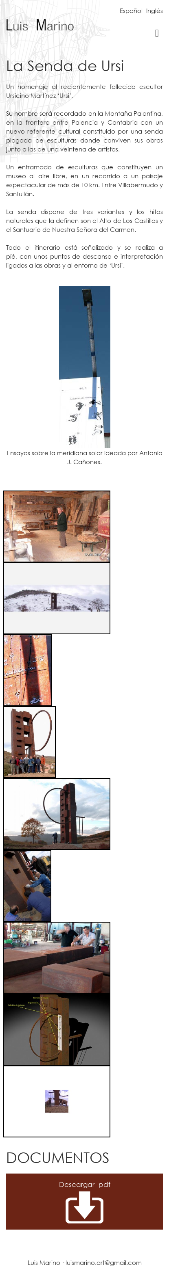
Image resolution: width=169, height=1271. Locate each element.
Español (131, 10)
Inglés (154, 10)
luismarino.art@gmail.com (104, 1262)
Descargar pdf (84, 1184)
